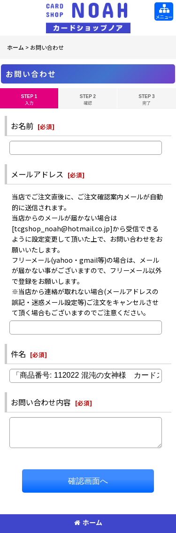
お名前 (22, 125)
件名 (18, 353)
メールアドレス (37, 174)
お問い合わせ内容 (41, 402)
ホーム (88, 522)
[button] (163, 11)
